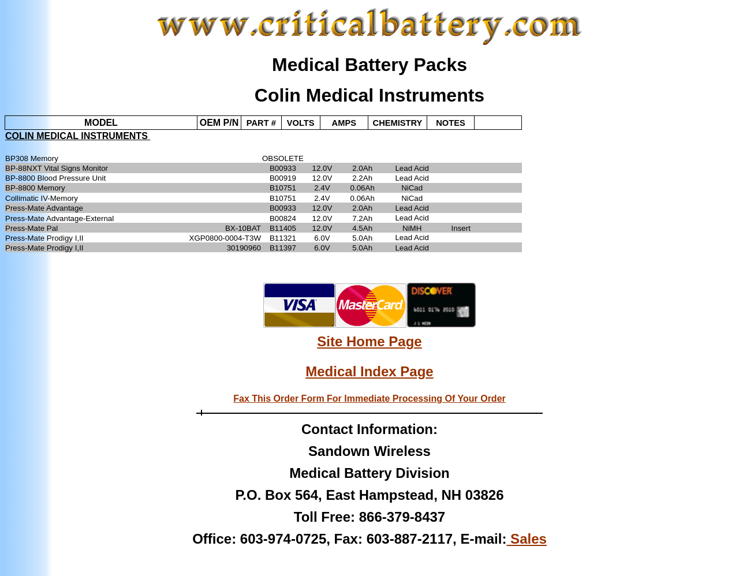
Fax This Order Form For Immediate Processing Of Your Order (369, 398)
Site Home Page (369, 341)
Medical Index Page (369, 371)
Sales (526, 539)
